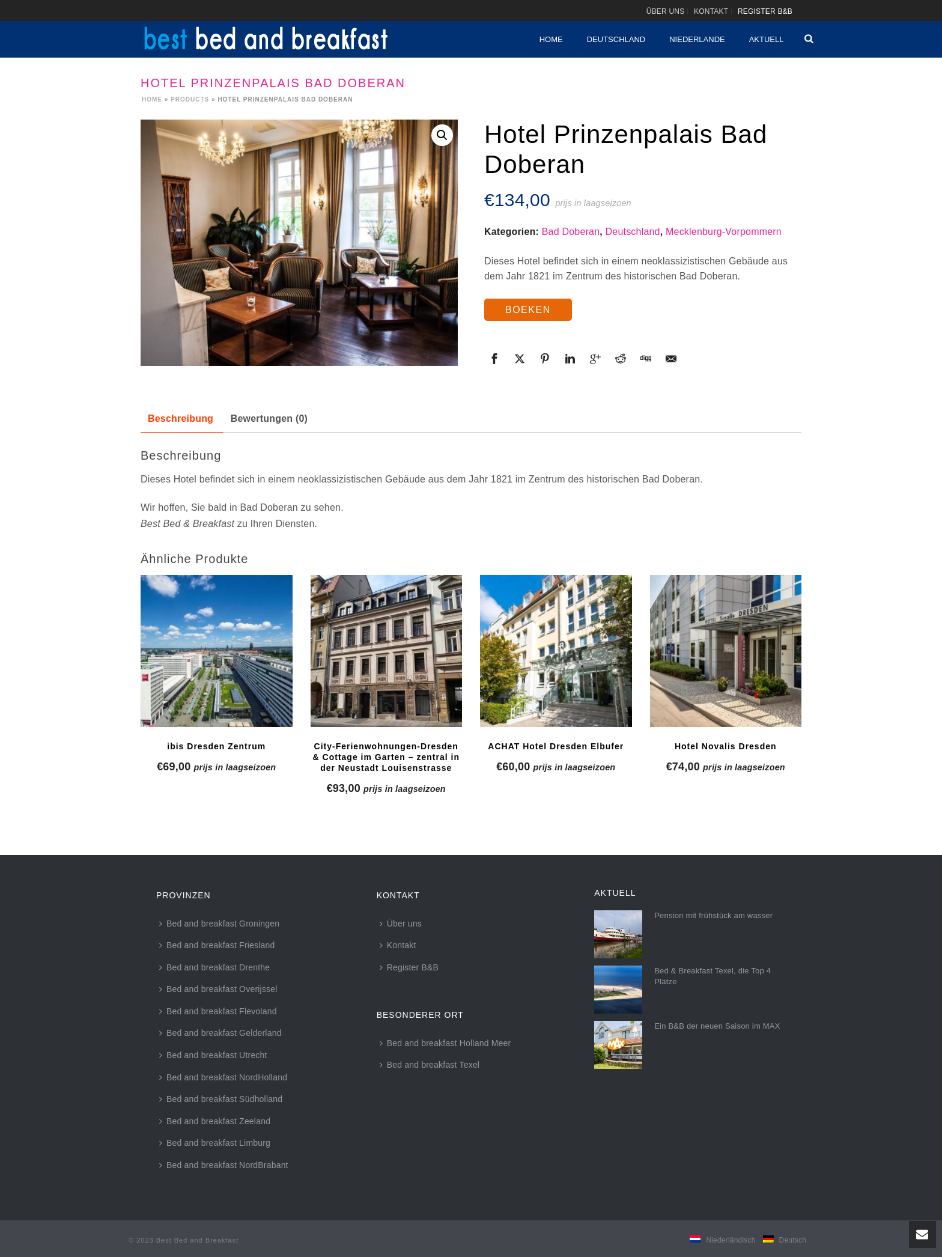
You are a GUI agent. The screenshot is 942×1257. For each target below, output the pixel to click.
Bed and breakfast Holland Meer (445, 1043)
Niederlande (697, 39)
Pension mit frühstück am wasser (713, 915)
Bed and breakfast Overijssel (218, 989)
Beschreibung (180, 418)
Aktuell (766, 39)
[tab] (180, 419)
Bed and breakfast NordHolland (223, 1077)
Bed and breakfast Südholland (220, 1099)
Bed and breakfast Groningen (219, 923)
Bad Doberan (571, 232)
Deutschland (616, 39)
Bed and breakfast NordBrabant (223, 1165)
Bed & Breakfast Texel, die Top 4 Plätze (712, 976)
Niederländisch (730, 1240)
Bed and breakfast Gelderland (220, 1033)
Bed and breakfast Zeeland (214, 1121)
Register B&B (409, 967)
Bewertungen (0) (269, 418)
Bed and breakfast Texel (430, 1065)
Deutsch (792, 1240)
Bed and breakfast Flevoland (218, 1011)
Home (551, 39)
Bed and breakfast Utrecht (213, 1055)
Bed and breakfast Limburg (214, 1143)
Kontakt (398, 945)
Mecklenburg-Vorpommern (724, 232)
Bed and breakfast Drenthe (214, 967)
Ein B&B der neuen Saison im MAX (717, 1025)
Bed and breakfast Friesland (217, 945)
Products (190, 99)
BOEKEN (528, 310)
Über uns (401, 923)
